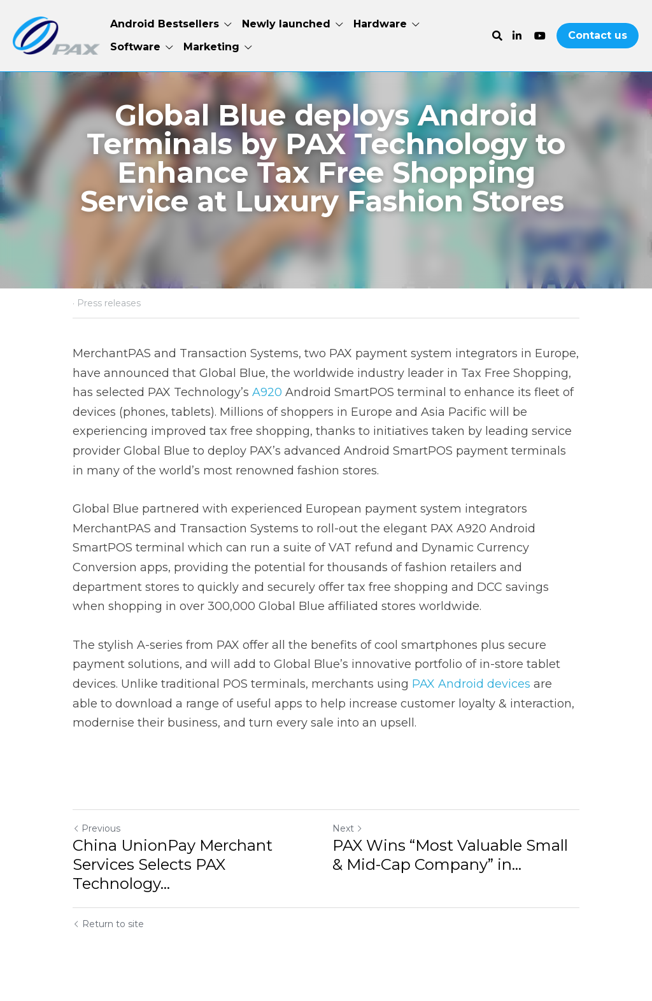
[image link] (56, 34)
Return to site (108, 924)
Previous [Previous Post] (96, 828)
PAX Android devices (471, 684)
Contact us (597, 35)
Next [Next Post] (347, 828)
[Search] (497, 36)
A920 (265, 392)
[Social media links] (517, 36)
